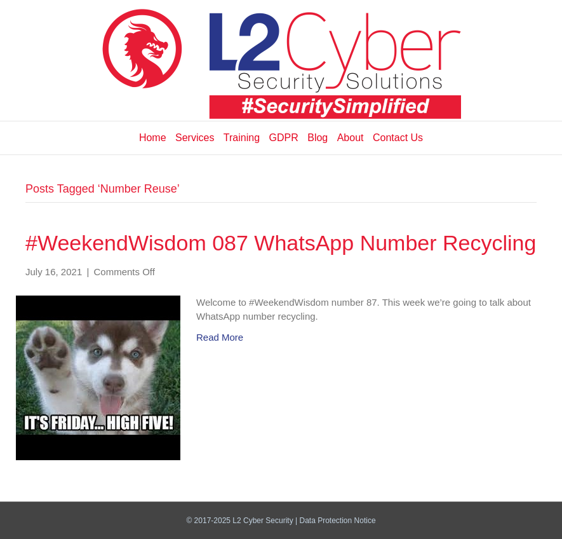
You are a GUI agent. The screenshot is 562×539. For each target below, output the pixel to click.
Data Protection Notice (338, 520)
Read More (219, 337)
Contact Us (398, 137)
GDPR (283, 137)
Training (242, 137)
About (350, 137)
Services (194, 137)
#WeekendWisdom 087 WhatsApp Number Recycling (280, 243)
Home (152, 137)
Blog (317, 137)
